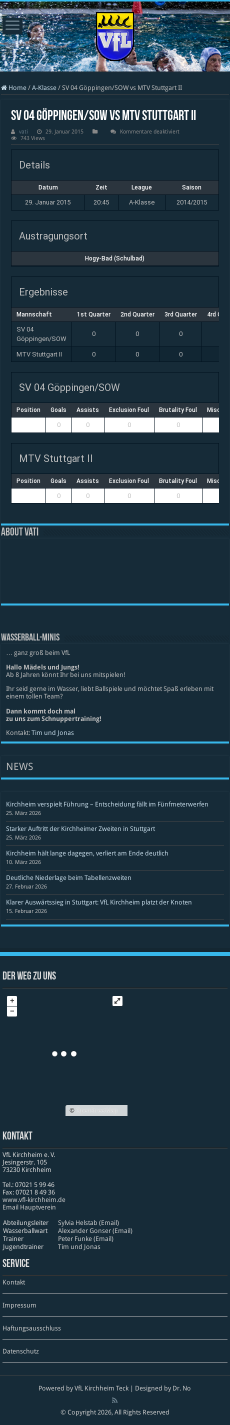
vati (23, 131)
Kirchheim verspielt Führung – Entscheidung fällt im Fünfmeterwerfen (107, 804)
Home (13, 88)
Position (28, 410)
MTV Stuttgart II (39, 354)
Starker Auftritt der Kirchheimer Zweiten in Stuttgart (80, 828)
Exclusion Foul (129, 410)
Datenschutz (20, 1351)
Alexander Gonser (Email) (95, 1230)
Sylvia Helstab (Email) (88, 1222)
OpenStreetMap (97, 1110)
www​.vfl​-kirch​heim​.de (34, 1200)
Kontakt (13, 1282)
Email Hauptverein (29, 1207)
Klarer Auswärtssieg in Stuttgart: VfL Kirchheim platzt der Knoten (99, 902)
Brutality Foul (178, 410)
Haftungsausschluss (31, 1328)
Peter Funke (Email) (86, 1238)
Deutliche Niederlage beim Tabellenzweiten (69, 878)
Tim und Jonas (53, 732)
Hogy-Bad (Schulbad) (114, 258)
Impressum (19, 1305)
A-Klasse (44, 88)
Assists (87, 410)
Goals (58, 410)
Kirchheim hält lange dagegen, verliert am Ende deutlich (87, 853)
